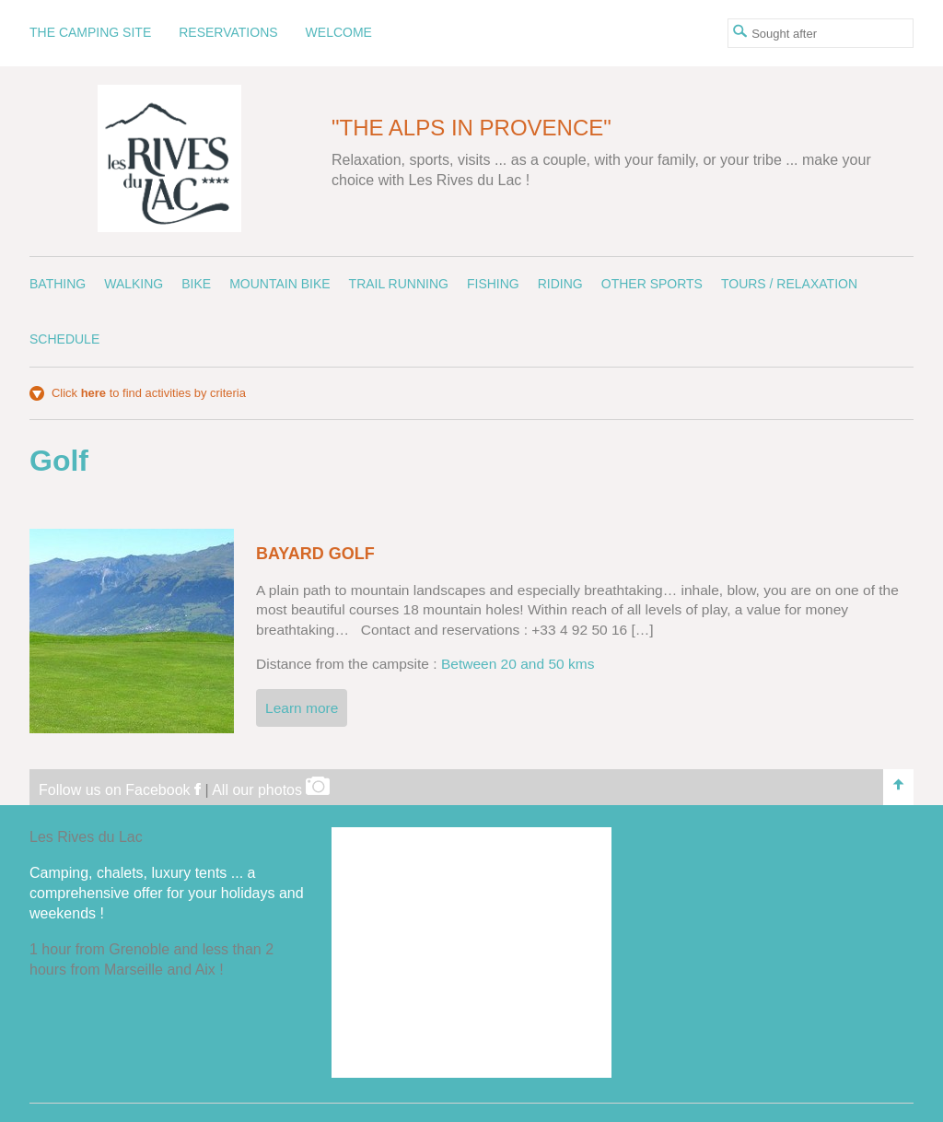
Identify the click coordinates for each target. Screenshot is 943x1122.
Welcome (339, 32)
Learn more (301, 708)
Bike (196, 283)
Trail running (398, 283)
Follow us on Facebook (120, 790)
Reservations (228, 32)
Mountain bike (279, 283)
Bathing (57, 283)
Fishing (493, 283)
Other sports (652, 283)
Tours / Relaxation (789, 283)
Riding (560, 283)
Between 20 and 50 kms (517, 664)
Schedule (64, 339)
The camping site (90, 32)
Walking (133, 283)
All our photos (271, 790)
